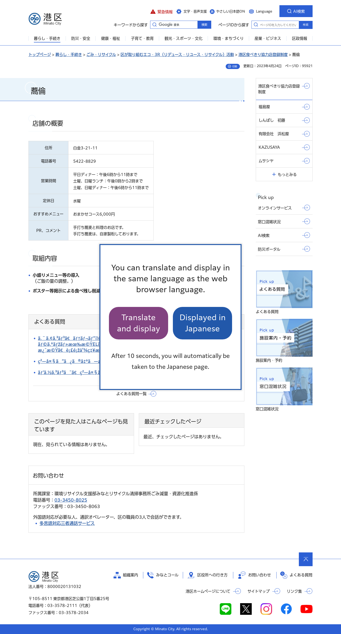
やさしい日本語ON (230, 11)
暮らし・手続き (68, 54)
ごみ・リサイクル (101, 54)
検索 (306, 24)
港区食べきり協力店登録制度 (263, 54)
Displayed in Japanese (202, 323)
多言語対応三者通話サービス (67, 523)
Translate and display (138, 323)
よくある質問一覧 (131, 394)
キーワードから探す (154, 24)
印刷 (234, 66)
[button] (161, 11)
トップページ (39, 54)
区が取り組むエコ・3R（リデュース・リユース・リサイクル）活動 (177, 54)
